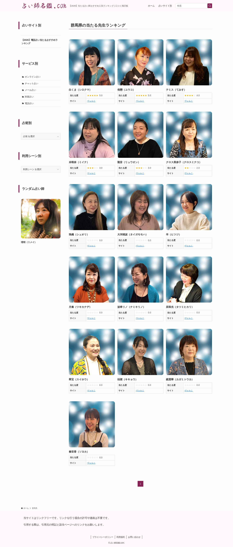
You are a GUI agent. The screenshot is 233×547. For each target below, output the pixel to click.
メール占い (30, 90)
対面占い (29, 96)
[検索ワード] (194, 5)
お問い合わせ (134, 537)
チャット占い (31, 83)
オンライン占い (32, 76)
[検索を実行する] (209, 5)
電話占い (29, 103)
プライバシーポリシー (103, 537)
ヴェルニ (91, 101)
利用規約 (121, 537)
